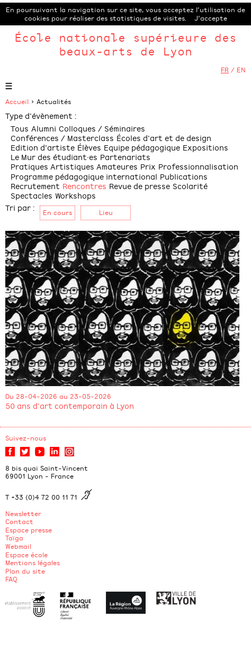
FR (225, 69)
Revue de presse (139, 185)
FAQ (11, 579)
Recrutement (35, 185)
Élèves (89, 147)
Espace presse (28, 530)
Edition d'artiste (43, 147)
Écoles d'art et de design (163, 137)
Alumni (43, 128)
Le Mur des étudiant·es (54, 156)
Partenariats (125, 156)
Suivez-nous (25, 438)
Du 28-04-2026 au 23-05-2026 (58, 396)
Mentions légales (32, 562)
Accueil (17, 101)
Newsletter (23, 513)
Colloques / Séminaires (102, 128)
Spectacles (31, 195)
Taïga (14, 537)
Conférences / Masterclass (62, 137)
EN (241, 69)
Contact (19, 521)
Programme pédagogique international (84, 176)
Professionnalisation (198, 166)
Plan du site (25, 571)
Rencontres (84, 185)
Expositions (205, 147)
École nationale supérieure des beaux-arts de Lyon (125, 44)
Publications (184, 176)
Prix (148, 166)
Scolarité (190, 185)
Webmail (18, 546)
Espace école (26, 554)
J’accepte (210, 18)
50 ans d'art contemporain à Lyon (69, 405)
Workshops (75, 195)
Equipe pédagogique (142, 147)
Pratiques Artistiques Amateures (74, 166)
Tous (20, 128)
